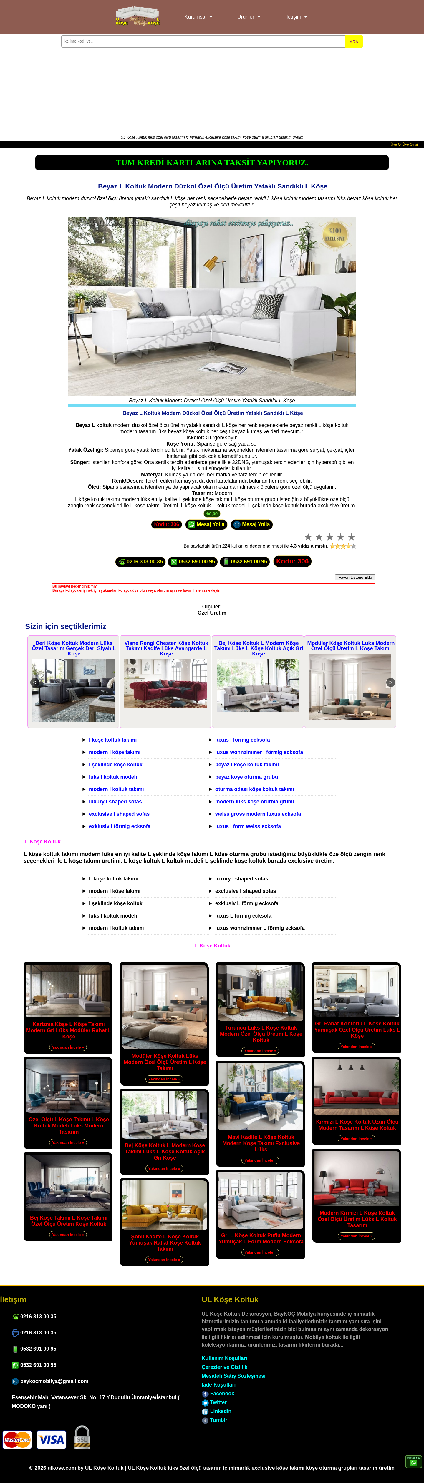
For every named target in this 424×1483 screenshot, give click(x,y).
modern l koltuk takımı (116, 789)
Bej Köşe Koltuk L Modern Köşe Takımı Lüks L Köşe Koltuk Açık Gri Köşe (258, 648)
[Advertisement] (212, 90)
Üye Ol (396, 144)
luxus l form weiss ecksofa (248, 826)
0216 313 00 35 (140, 561)
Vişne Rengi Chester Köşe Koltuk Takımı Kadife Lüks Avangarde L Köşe (166, 648)
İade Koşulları (219, 1385)
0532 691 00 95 (192, 561)
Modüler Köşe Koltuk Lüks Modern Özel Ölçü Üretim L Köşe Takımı (351, 645)
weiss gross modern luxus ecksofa (258, 814)
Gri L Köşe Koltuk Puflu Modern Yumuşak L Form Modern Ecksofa (261, 1238)
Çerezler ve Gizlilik (225, 1367)
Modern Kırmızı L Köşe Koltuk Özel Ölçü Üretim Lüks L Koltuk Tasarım (357, 1219)
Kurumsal (195, 17)
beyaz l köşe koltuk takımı (247, 765)
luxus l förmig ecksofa (242, 740)
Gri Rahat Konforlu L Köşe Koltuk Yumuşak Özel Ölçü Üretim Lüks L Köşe (357, 1030)
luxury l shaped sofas (115, 802)
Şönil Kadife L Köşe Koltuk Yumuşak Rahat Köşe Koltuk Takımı (165, 1243)
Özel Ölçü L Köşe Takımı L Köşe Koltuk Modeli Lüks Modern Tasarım (69, 1126)
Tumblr (214, 1420)
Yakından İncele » (68, 1047)
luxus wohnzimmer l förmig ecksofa (259, 752)
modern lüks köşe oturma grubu (254, 802)
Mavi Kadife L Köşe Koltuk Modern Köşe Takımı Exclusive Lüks (261, 1143)
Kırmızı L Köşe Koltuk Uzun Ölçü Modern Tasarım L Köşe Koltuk (357, 1125)
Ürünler (245, 17)
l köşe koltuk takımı (113, 740)
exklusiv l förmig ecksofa (119, 826)
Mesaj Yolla (206, 524)
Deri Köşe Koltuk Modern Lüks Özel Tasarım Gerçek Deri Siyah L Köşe (74, 648)
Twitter (214, 1402)
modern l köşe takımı (114, 752)
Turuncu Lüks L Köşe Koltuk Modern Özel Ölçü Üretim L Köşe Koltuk (261, 1034)
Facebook (218, 1394)
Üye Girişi (410, 144)
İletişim (293, 17)
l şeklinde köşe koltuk (116, 765)
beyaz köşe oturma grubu (246, 777)
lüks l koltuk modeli (113, 777)
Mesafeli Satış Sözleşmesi (234, 1376)
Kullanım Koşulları (224, 1358)
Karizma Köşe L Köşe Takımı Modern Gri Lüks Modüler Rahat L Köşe (68, 1030)
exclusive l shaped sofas (119, 814)
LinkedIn (216, 1411)
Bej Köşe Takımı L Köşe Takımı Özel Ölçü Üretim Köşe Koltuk (68, 1221)
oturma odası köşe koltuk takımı (254, 789)
